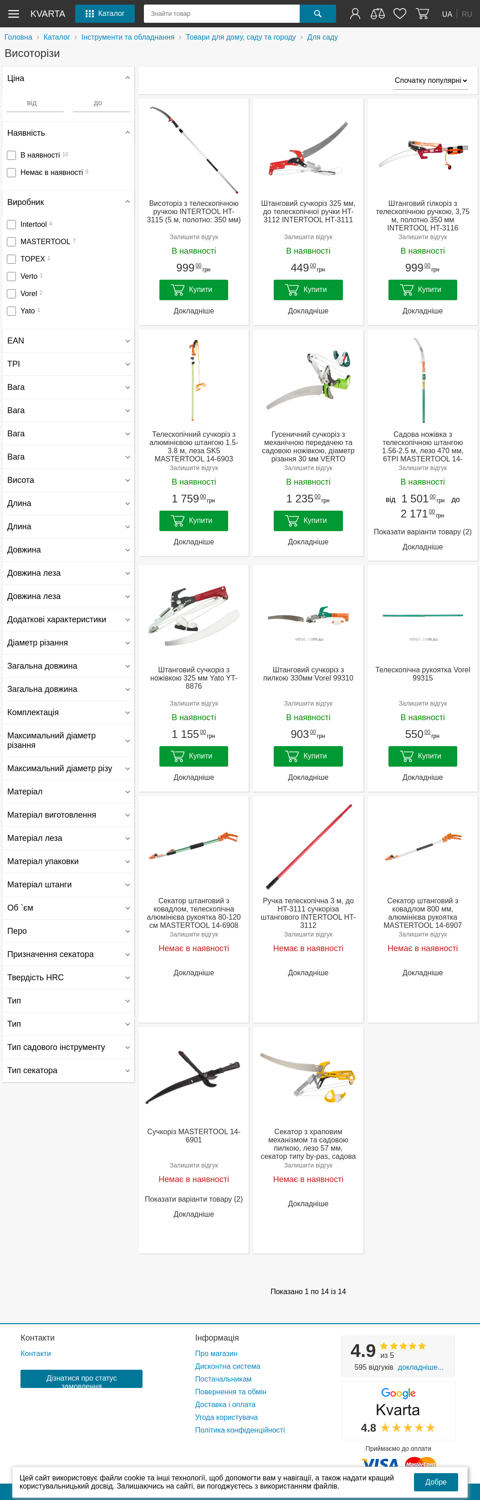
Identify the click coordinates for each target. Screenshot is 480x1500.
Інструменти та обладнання (128, 37)
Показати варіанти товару (423, 532)
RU (467, 13)
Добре (436, 1482)
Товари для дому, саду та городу (241, 37)
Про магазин (216, 1353)
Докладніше (194, 311)
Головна (18, 37)
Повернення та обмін (231, 1392)
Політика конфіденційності (240, 1430)
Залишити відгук (193, 237)
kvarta (48, 14)
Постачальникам (223, 1379)
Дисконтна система (227, 1366)
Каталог (57, 37)
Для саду (322, 37)
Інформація (217, 1337)
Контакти (37, 1337)
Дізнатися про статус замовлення (81, 1381)
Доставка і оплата (225, 1404)
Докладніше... (421, 1367)
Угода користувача (226, 1417)
